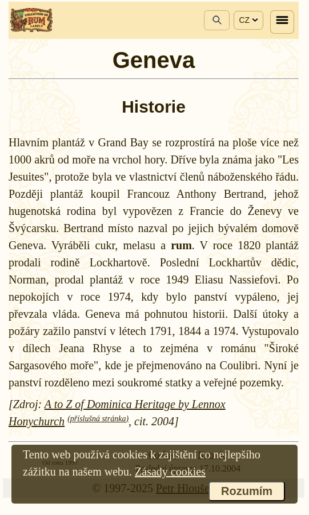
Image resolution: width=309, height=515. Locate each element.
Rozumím (246, 491)
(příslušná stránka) (98, 418)
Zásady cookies (170, 471)
